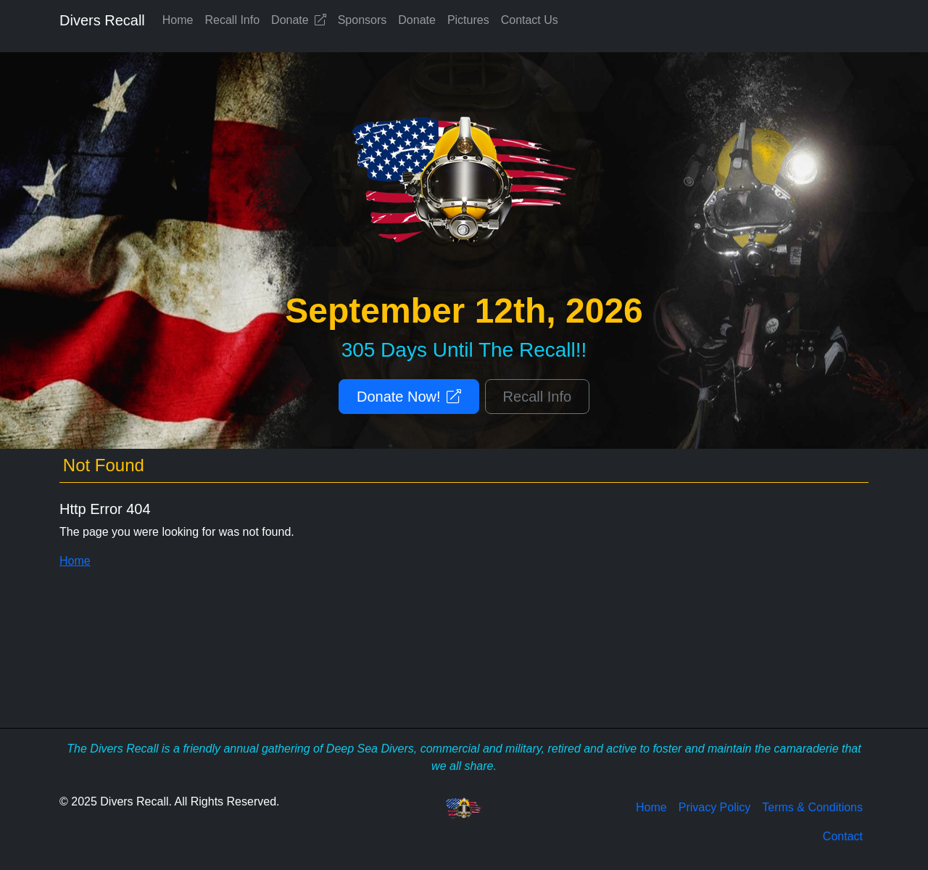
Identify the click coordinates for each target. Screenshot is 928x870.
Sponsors (362, 20)
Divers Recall (102, 20)
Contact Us (529, 20)
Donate (298, 20)
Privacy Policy (715, 807)
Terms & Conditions (812, 807)
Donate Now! (409, 397)
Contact (843, 836)
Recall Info (232, 20)
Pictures (468, 20)
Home (178, 20)
